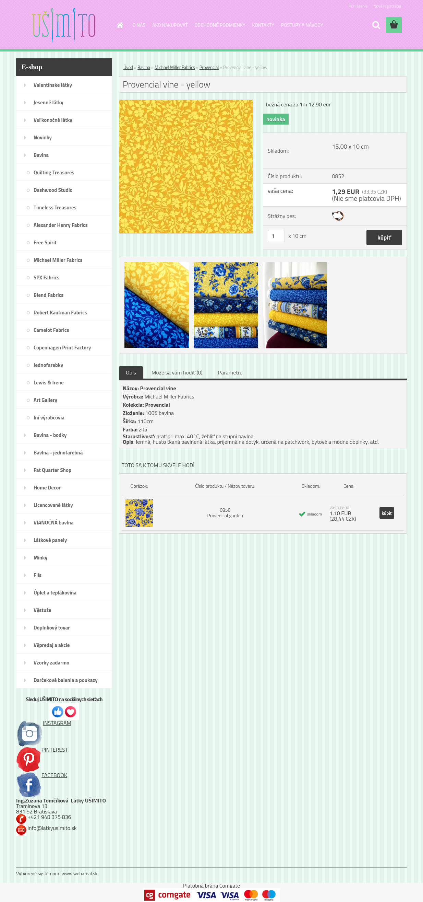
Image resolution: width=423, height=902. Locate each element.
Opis (131, 372)
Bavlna (143, 67)
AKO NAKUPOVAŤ (170, 24)
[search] (376, 25)
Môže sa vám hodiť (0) (177, 372)
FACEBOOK (41, 775)
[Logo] (63, 25)
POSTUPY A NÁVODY (302, 24)
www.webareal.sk (80, 873)
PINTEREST (42, 749)
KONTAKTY (263, 24)
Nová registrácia (387, 6)
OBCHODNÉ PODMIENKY (220, 24)
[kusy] (276, 236)
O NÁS (139, 24)
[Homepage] (120, 25)
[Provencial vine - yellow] (186, 103)
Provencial (209, 67)
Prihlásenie (358, 6)
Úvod (128, 67)
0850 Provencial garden (225, 512)
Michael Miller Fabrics (175, 67)
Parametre (230, 372)
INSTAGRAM (43, 723)
